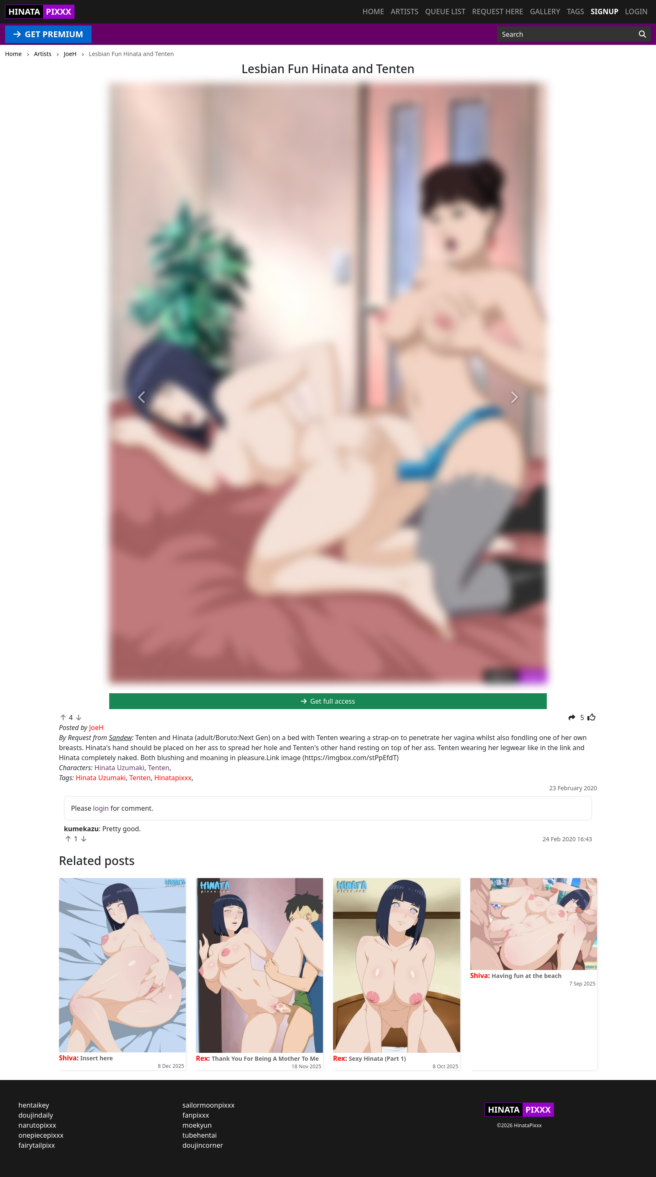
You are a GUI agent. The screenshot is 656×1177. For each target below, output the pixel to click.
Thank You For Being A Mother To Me (265, 1058)
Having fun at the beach (526, 976)
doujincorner (202, 1145)
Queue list (445, 11)
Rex (202, 1058)
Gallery (545, 11)
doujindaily (35, 1115)
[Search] (642, 34)
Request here (497, 11)
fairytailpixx (36, 1145)
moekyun (197, 1125)
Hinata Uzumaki (119, 767)
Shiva (68, 1057)
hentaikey (33, 1105)
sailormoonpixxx (208, 1105)
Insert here (96, 1058)
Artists (404, 11)
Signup (604, 11)
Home (373, 11)
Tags (575, 11)
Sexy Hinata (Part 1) (377, 1058)
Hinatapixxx (173, 777)
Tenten (158, 767)
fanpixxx (195, 1115)
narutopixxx (37, 1125)
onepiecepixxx (41, 1135)
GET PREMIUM (48, 34)
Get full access (328, 701)
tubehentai (199, 1135)
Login (636, 11)
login (101, 808)
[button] (142, 398)
